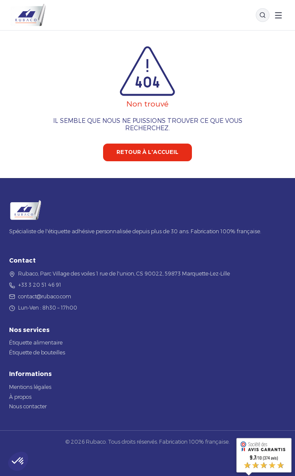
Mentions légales (30, 387)
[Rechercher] (263, 15)
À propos (20, 397)
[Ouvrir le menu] (278, 15)
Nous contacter (28, 406)
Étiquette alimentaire (36, 342)
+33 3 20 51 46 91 (39, 285)
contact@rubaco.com (44, 296)
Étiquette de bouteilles (37, 352)
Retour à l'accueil (147, 152)
